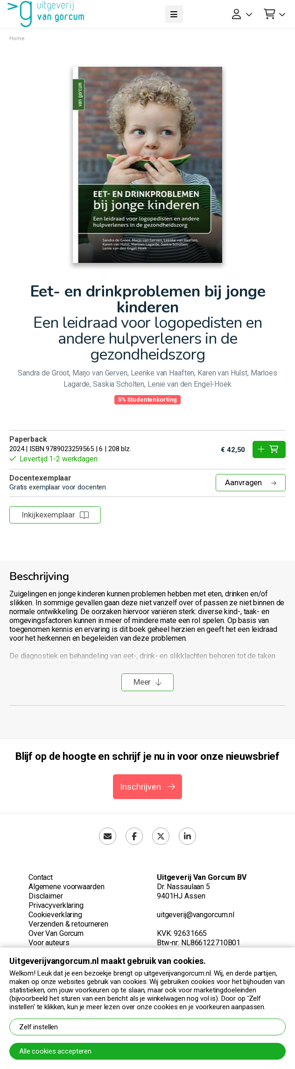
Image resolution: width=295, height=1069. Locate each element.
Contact (40, 877)
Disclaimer (45, 896)
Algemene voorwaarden (66, 886)
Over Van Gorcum (56, 933)
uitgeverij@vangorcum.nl (195, 914)
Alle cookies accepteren (55, 1051)
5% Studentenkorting (147, 399)
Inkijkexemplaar (55, 514)
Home (17, 38)
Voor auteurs (48, 942)
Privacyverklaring (56, 905)
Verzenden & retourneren (68, 924)
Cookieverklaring (55, 914)
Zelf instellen (38, 1027)
